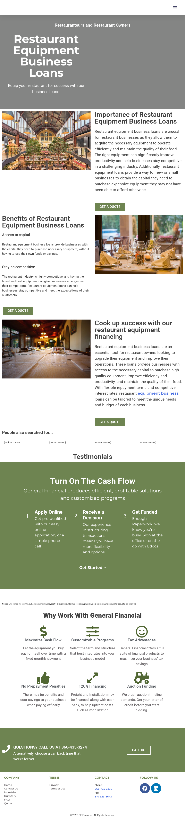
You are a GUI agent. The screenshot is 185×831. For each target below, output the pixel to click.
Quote (8, 813)
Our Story (10, 805)
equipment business (158, 403)
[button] (175, 12)
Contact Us (11, 798)
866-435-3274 (103, 798)
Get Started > (92, 577)
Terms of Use (57, 798)
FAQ (7, 809)
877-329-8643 (103, 806)
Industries (10, 802)
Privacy (54, 794)
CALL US (138, 760)
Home (8, 794)
